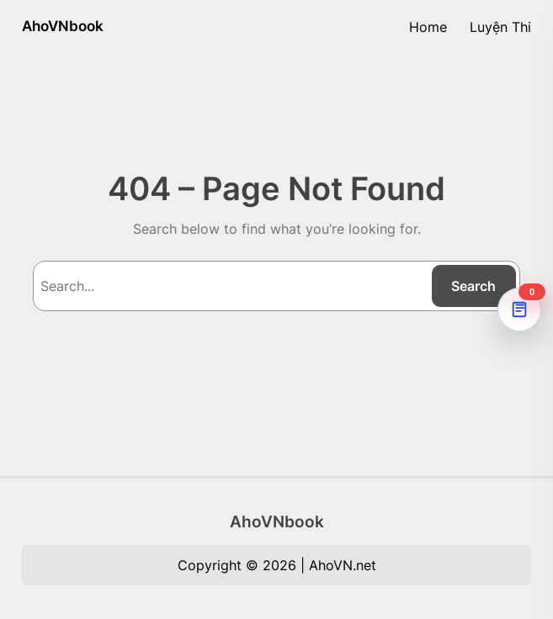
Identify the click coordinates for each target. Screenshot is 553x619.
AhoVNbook (63, 26)
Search (473, 286)
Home (428, 27)
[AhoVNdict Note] (519, 309)
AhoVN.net (342, 565)
